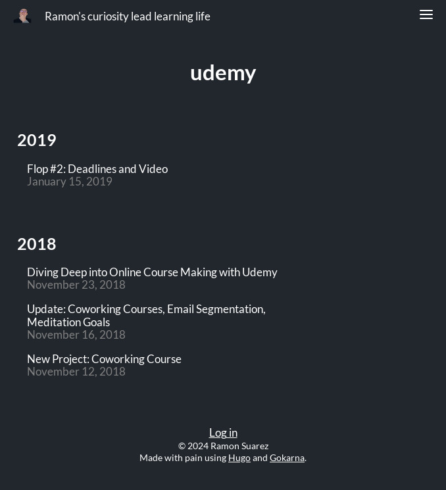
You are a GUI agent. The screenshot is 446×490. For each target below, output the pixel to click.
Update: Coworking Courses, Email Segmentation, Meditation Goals (146, 315)
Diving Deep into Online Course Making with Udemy (152, 272)
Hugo (239, 457)
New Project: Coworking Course (104, 359)
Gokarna (287, 457)
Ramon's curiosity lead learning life (128, 16)
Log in (223, 432)
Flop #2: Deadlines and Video (97, 169)
